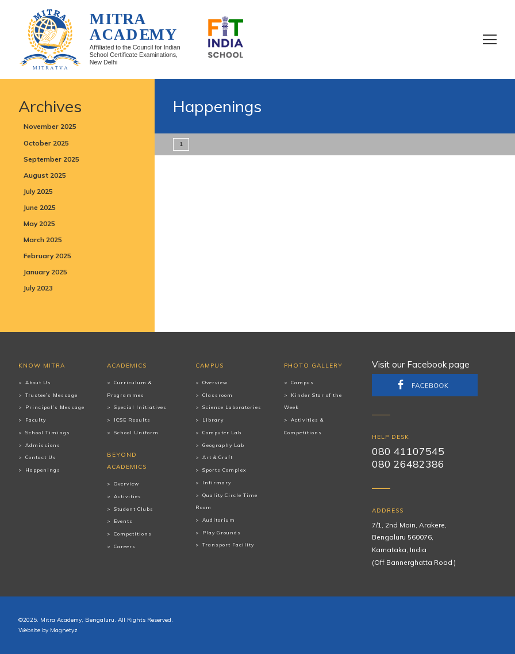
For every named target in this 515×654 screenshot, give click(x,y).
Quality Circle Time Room (226, 501)
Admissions (42, 445)
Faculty (35, 420)
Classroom (217, 395)
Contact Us (40, 457)
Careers (125, 546)
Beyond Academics (127, 461)
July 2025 (38, 191)
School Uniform (136, 432)
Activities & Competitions (304, 426)
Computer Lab (221, 432)
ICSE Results (132, 420)
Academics (127, 365)
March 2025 (43, 239)
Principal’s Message (54, 407)
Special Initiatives (140, 407)
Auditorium (218, 520)
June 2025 (40, 207)
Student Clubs (133, 509)
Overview (126, 484)
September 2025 (51, 159)
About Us (38, 382)
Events (123, 521)
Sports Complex (224, 470)
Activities (127, 496)
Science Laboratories (232, 407)
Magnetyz (64, 630)
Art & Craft (217, 457)
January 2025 (45, 271)
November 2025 (50, 126)
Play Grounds (221, 533)
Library (213, 420)
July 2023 (38, 288)
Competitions (133, 534)
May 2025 (39, 223)
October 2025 (46, 143)
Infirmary (216, 482)
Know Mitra (41, 365)
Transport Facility (228, 545)
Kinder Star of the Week (313, 401)
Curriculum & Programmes (129, 389)
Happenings (42, 470)
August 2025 (45, 175)
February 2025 (47, 255)
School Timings (47, 432)
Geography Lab (223, 445)
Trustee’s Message (51, 395)
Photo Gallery (313, 365)
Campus (209, 365)
